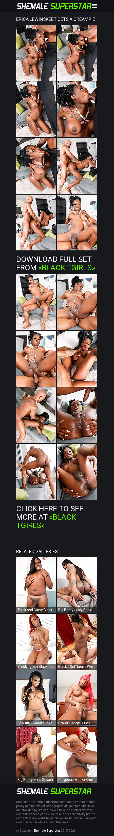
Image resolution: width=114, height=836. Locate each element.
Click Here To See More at (50, 517)
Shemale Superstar (46, 830)
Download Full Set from (55, 263)
